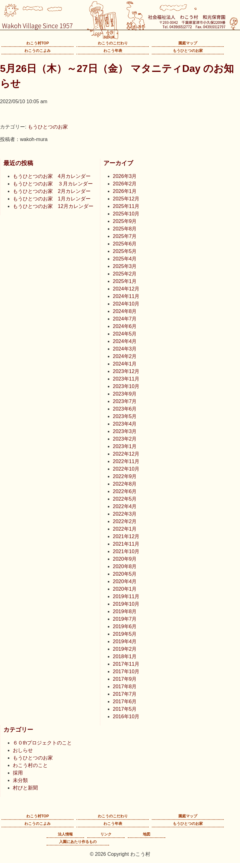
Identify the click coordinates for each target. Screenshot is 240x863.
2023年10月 (126, 386)
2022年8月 (125, 484)
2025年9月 (125, 221)
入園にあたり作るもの (78, 842)
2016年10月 (126, 716)
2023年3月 (125, 431)
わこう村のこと (30, 765)
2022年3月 (125, 514)
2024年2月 (125, 356)
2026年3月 (125, 176)
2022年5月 (125, 499)
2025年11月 (126, 206)
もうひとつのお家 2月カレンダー (52, 191)
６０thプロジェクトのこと (42, 742)
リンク (106, 834)
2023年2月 (125, 439)
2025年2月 (125, 273)
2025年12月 (126, 198)
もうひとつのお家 (188, 50)
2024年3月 (125, 348)
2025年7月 (125, 236)
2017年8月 (125, 686)
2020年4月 (125, 581)
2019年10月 (126, 604)
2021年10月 (126, 551)
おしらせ (23, 750)
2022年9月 (125, 476)
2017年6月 (125, 701)
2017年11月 (126, 664)
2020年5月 (125, 574)
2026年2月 (125, 183)
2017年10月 (126, 671)
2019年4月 (125, 641)
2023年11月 (126, 378)
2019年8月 (125, 611)
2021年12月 (126, 536)
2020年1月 (125, 589)
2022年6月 (125, 491)
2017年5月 (125, 709)
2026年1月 (125, 191)
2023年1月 (125, 446)
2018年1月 (125, 656)
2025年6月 (125, 243)
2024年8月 (125, 311)
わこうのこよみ (37, 50)
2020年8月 (125, 566)
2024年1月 (125, 363)
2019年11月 (126, 596)
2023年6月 (125, 408)
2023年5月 (125, 416)
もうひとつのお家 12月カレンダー (53, 206)
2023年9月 (125, 393)
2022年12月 (126, 454)
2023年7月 (125, 401)
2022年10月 (126, 469)
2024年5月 (125, 333)
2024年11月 (126, 296)
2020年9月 (125, 559)
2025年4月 (125, 258)
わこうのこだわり (113, 43)
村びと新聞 (25, 787)
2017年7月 (125, 694)
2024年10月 (126, 303)
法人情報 (65, 834)
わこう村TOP (37, 43)
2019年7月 (125, 619)
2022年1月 (125, 529)
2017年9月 (125, 679)
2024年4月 (125, 341)
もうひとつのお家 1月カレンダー (52, 198)
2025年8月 (125, 228)
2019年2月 (125, 649)
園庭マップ (187, 43)
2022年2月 (125, 521)
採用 (18, 772)
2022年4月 (125, 506)
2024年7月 (125, 318)
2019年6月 (125, 626)
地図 (146, 834)
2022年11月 (126, 461)
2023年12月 (126, 371)
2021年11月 (126, 544)
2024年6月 (125, 326)
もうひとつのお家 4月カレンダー (52, 176)
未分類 (20, 780)
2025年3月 (125, 266)
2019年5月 (125, 634)
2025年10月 (126, 213)
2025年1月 (125, 281)
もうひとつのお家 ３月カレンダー (53, 183)
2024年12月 (126, 288)
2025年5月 (125, 251)
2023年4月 (125, 423)
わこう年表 (112, 50)
